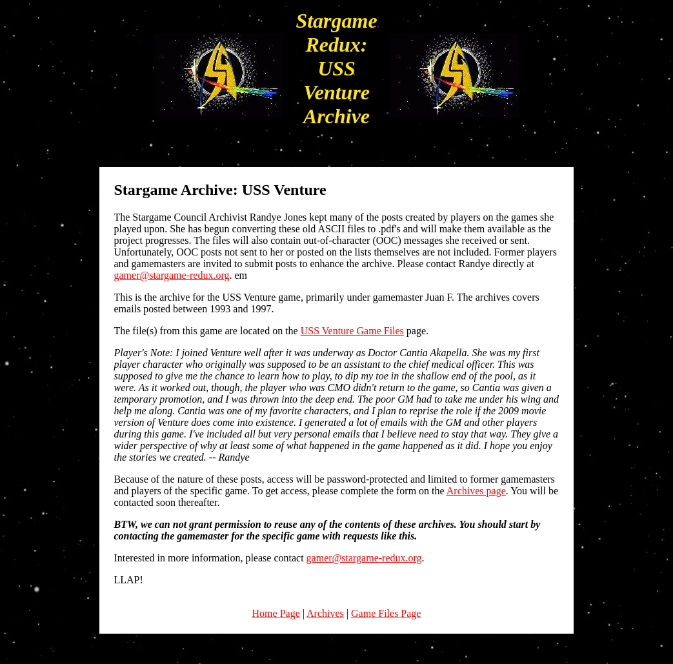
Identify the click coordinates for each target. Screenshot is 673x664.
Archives (325, 613)
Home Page (276, 613)
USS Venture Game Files (352, 330)
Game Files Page (386, 613)
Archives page (476, 490)
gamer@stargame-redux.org (171, 275)
